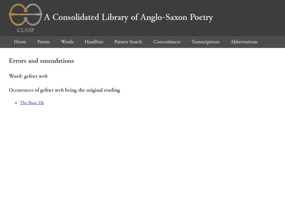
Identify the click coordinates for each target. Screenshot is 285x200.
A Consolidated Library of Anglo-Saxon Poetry (111, 17)
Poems (43, 41)
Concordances (166, 41)
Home (20, 41)
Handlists (94, 41)
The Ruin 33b (32, 103)
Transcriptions (205, 41)
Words (67, 41)
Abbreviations (243, 41)
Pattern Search (128, 41)
